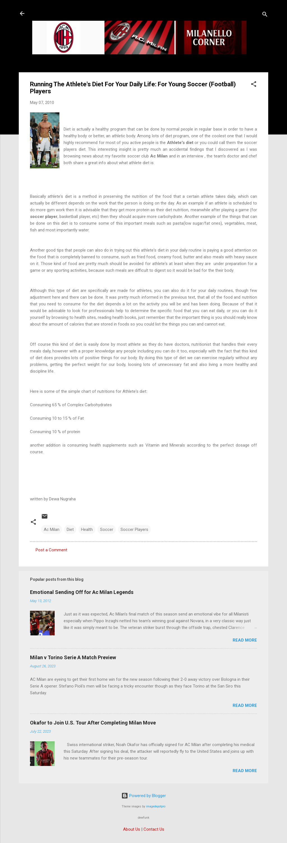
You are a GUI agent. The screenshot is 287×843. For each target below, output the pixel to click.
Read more (245, 640)
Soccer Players (134, 529)
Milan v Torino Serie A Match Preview (73, 657)
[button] (253, 85)
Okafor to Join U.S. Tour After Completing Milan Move (93, 723)
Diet (70, 529)
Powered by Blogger (143, 795)
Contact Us (154, 829)
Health (87, 529)
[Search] (264, 15)
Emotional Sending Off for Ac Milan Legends (81, 592)
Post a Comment (51, 549)
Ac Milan (51, 529)
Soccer (106, 529)
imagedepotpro (155, 806)
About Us (131, 829)
